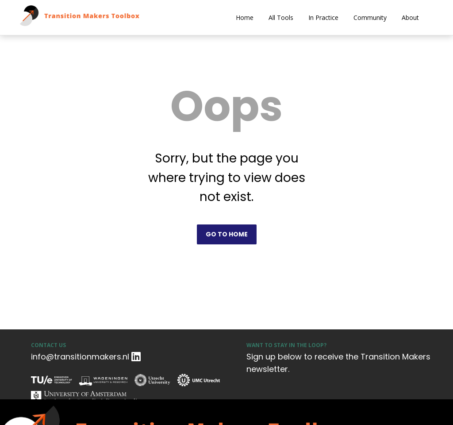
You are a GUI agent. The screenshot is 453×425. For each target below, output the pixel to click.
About (410, 17)
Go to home (227, 234)
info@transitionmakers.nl (80, 356)
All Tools (281, 17)
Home (244, 17)
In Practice (323, 17)
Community (370, 17)
